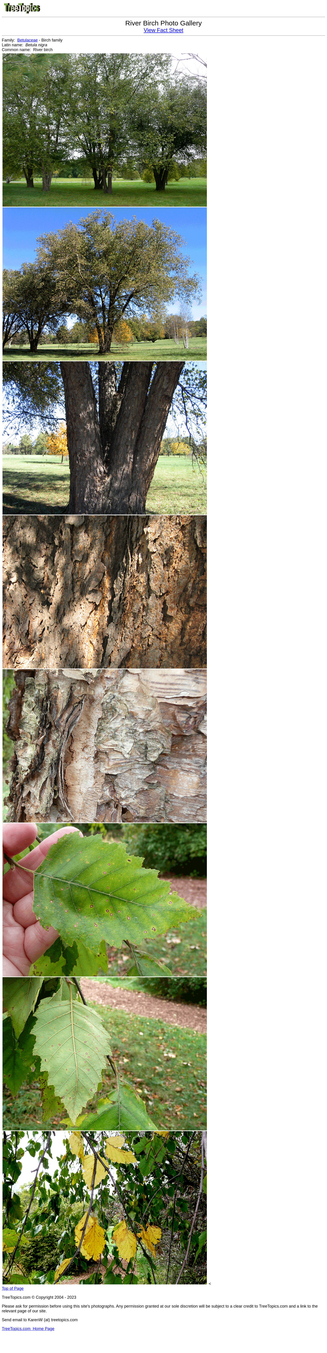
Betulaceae (27, 40)
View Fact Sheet (163, 30)
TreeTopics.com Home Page (28, 1328)
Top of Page (13, 1288)
